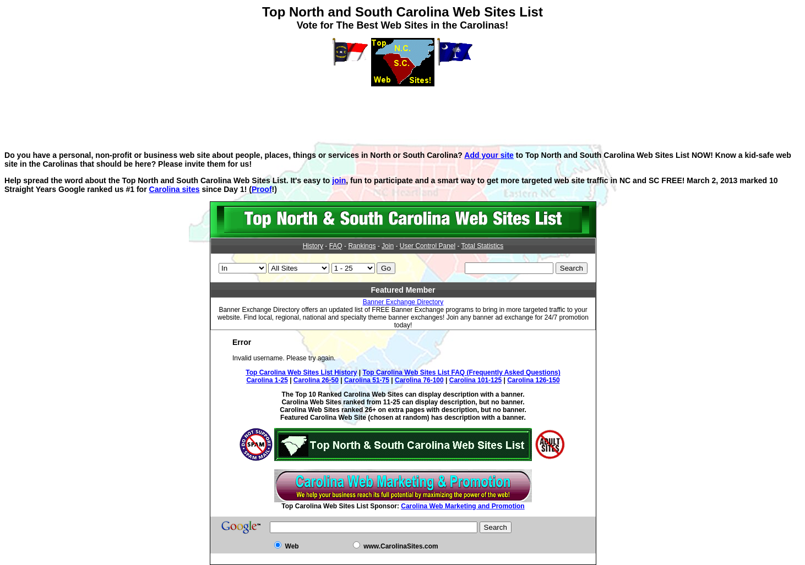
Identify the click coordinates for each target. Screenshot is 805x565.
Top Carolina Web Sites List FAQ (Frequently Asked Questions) (462, 372)
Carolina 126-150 (533, 380)
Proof (262, 189)
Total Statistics (482, 246)
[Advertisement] (402, 111)
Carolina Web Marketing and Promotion (462, 506)
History (313, 246)
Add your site (489, 155)
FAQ (335, 246)
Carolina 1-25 (266, 380)
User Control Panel (427, 246)
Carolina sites (174, 189)
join (339, 180)
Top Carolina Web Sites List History (301, 372)
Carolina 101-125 (475, 380)
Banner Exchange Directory (403, 302)
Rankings (362, 246)
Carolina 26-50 (316, 380)
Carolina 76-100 (419, 380)
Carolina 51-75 (366, 380)
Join (388, 246)
